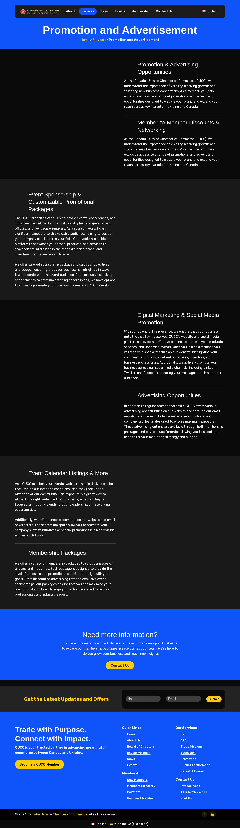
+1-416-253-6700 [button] (194, 792)
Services (99, 40)
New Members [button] (137, 780)
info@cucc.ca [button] (190, 786)
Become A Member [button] (140, 798)
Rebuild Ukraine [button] (192, 771)
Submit (214, 699)
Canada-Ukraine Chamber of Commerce (58, 814)
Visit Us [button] (186, 798)
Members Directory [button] (141, 786)
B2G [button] (183, 740)
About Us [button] (133, 740)
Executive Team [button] (138, 753)
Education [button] (188, 753)
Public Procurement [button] (195, 765)
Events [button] (132, 765)
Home (85, 40)
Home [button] (131, 734)
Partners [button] (133, 792)
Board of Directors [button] (141, 746)
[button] (120, 665)
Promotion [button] (188, 759)
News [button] (131, 759)
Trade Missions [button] (192, 746)
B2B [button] (183, 734)
